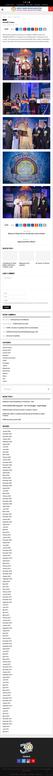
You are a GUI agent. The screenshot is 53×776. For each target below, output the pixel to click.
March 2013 (6, 716)
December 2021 (7, 514)
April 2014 (5, 687)
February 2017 (7, 617)
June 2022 (6, 509)
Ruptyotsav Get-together (24, 264)
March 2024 (6, 475)
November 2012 (7, 721)
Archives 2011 (7, 352)
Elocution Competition (13, 336)
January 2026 (6, 431)
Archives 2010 (7, 350)
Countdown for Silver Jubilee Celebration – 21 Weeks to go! (9, 265)
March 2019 (6, 563)
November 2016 (7, 623)
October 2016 (6, 625)
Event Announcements (9, 358)
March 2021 (6, 532)
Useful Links (45, 4)
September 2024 (7, 470)
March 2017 (6, 615)
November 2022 (7, 501)
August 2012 (6, 726)
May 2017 (5, 610)
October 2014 (6, 672)
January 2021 (6, 537)
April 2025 (5, 452)
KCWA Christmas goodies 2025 (12, 419)
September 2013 (7, 705)
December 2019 (7, 550)
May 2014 (5, 685)
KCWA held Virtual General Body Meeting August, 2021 (22, 332)
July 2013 (5, 711)
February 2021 (7, 535)
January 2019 (6, 568)
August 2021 (6, 524)
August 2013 (6, 708)
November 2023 (7, 483)
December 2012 (7, 718)
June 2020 (6, 545)
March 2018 (6, 589)
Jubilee (4, 19)
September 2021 (7, 522)
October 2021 (6, 519)
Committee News (20, 4)
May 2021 (5, 529)
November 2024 (7, 465)
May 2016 (5, 633)
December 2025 (7, 434)
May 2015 (5, 654)
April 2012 (5, 731)
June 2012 (6, 729)
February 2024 (7, 478)
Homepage (6, 363)
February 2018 (7, 592)
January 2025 (6, 459)
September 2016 (7, 628)
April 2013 (5, 713)
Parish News (37, 4)
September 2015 (7, 646)
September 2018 (7, 579)
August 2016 (6, 630)
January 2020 (6, 548)
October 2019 (6, 555)
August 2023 (6, 488)
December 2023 (7, 480)
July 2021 (5, 527)
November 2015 (7, 643)
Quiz (4, 378)
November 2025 (7, 436)
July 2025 (5, 447)
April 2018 (5, 586)
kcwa (5, 25)
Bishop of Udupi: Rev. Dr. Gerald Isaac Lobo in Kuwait (26, 233)
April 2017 (5, 612)
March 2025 (6, 454)
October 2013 (6, 703)
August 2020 (6, 542)
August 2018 (6, 581)
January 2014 (6, 695)
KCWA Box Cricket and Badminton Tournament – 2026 (18, 401)
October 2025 (6, 439)
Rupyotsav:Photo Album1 (26, 241)
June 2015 (6, 651)
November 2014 (7, 669)
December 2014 (7, 667)
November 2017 (7, 599)
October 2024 (6, 467)
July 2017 (5, 605)
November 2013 (7, 700)
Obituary (5, 373)
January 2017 (6, 620)
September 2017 (7, 602)
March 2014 (6, 690)
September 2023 (7, 485)
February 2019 (7, 566)
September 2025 (7, 441)
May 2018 (5, 584)
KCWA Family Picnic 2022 (21, 323)
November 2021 (7, 516)
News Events (6, 371)
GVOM (4, 360)
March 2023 (6, 493)
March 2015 (6, 659)
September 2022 (7, 504)
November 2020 (7, 540)
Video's (5, 381)
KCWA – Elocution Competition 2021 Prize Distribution (22, 327)
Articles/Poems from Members (20, 319)
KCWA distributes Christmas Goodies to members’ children (20, 410)
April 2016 (5, 636)
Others (4, 376)
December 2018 (7, 571)
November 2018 (7, 573)
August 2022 (6, 506)
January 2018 (6, 594)
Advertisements (7, 347)
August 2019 (6, 561)
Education (5, 355)
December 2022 (7, 498)
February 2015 (7, 661)
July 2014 (5, 680)
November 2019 (7, 553)
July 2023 (5, 491)
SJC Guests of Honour (42, 263)
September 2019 (7, 558)
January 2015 (6, 664)
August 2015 (6, 649)
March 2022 (6, 511)
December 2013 (7, 698)
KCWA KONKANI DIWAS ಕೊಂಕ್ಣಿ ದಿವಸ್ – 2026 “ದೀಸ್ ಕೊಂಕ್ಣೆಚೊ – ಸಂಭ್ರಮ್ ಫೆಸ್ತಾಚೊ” (25, 405)
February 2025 (7, 457)
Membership (6, 368)
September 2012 (7, 724)
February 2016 (7, 638)
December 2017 (7, 597)
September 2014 (7, 674)
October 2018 (6, 576)
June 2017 (6, 607)
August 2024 (6, 472)
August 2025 (6, 444)
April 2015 (5, 656)
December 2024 (7, 462)
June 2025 (6, 449)
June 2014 (6, 682)
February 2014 (7, 693)
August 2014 (6, 677)
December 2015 (7, 641)
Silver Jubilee (29, 4)
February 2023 (7, 496)
